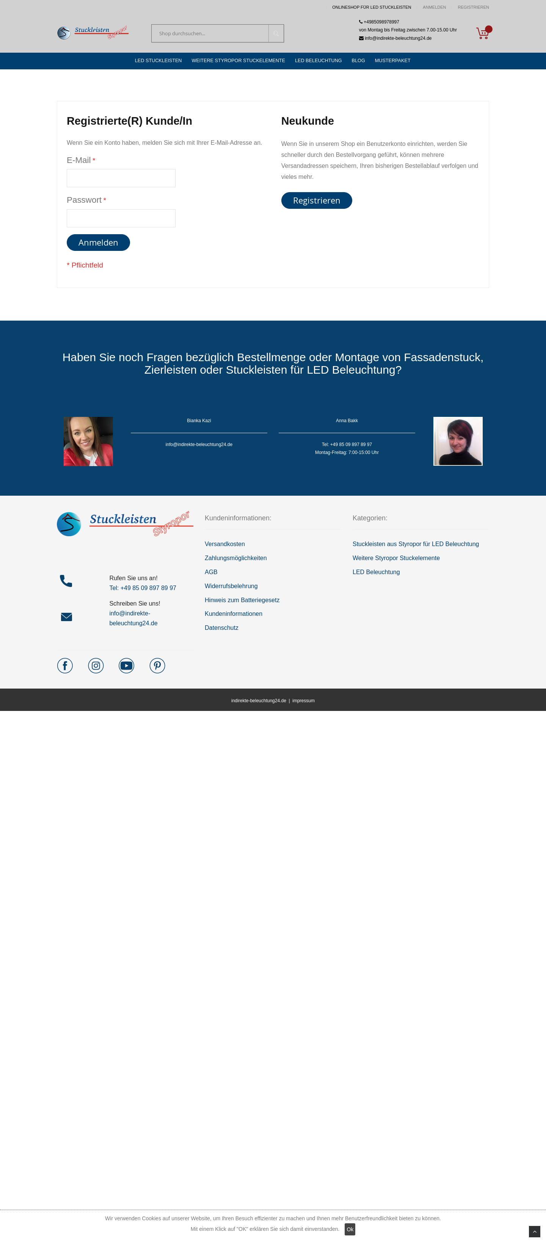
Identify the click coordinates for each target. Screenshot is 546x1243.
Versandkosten (225, 546)
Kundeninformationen (233, 615)
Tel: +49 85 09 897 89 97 (142, 590)
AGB (211, 573)
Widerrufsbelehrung (231, 587)
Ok (350, 1229)
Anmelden (434, 7)
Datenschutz (221, 629)
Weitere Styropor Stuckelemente (396, 560)
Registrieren (473, 7)
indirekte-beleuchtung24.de (258, 702)
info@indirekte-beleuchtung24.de (395, 38)
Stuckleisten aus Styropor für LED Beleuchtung (416, 546)
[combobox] (217, 34)
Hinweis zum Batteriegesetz (242, 601)
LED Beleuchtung (376, 573)
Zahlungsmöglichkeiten (236, 560)
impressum (303, 702)
